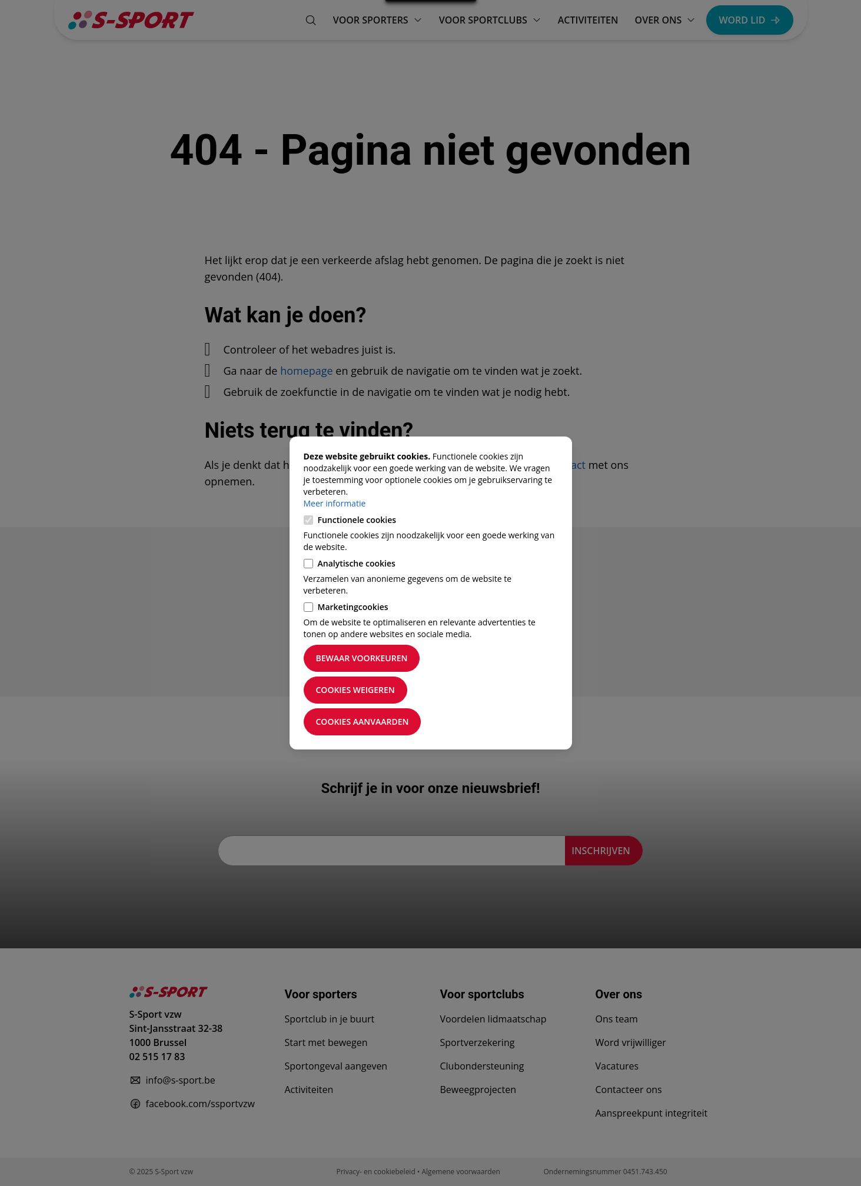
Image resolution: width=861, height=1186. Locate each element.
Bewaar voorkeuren (362, 658)
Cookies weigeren (355, 689)
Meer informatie (335, 503)
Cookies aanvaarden (362, 721)
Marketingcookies (353, 606)
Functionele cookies (357, 519)
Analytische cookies (356, 563)
